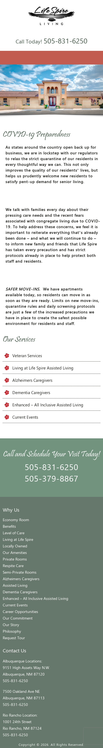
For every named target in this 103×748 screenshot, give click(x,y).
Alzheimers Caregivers (32, 380)
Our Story (11, 624)
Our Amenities (15, 552)
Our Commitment (18, 618)
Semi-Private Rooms (19, 572)
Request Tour (14, 637)
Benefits (9, 526)
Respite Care (13, 565)
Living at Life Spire (18, 539)
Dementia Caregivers (31, 392)
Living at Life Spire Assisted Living (42, 368)
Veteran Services (27, 355)
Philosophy (12, 631)
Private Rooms (15, 559)
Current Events (25, 417)
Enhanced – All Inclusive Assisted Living (47, 404)
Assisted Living (15, 585)
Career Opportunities (20, 611)
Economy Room (16, 519)
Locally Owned (15, 545)
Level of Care (13, 532)
